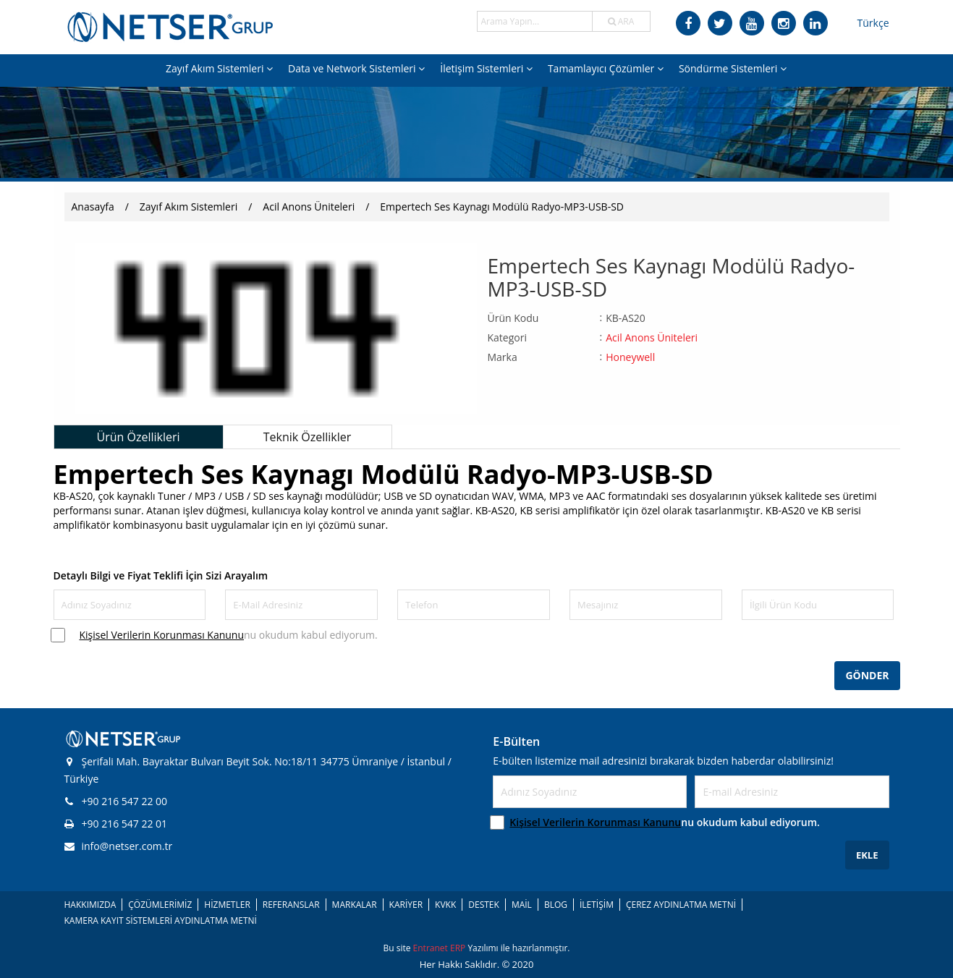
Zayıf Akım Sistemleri (219, 68)
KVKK (445, 904)
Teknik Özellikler (307, 437)
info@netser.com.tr (118, 846)
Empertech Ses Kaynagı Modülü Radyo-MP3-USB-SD (502, 206)
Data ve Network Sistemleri (356, 68)
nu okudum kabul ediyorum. (229, 635)
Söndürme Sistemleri (733, 68)
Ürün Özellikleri (137, 437)
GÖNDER (867, 675)
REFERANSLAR (291, 904)
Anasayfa (93, 206)
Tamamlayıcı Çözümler (606, 68)
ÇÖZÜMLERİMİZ (160, 904)
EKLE (867, 855)
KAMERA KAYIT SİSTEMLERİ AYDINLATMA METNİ (160, 920)
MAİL (522, 904)
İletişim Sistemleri (486, 68)
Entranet (431, 948)
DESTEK (483, 904)
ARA (621, 21)
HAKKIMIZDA (90, 904)
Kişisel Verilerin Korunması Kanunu (162, 635)
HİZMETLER (227, 904)
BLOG (555, 904)
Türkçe (873, 23)
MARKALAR (354, 904)
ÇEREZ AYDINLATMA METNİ (681, 904)
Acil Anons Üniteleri (309, 206)
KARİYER (406, 904)
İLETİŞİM (597, 904)
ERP (458, 948)
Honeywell (630, 357)
